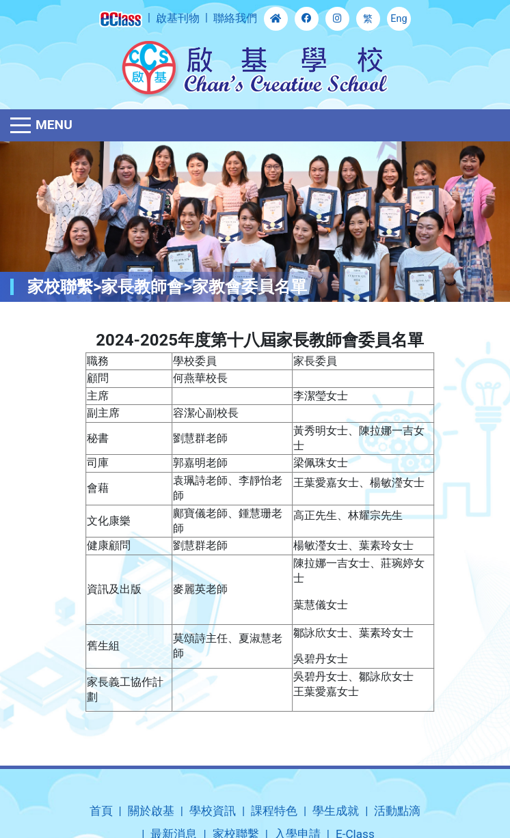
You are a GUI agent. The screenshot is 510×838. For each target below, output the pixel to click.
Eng (398, 19)
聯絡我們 (235, 18)
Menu (54, 124)
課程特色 (274, 811)
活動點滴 (397, 811)
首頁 (101, 811)
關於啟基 (151, 811)
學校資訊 (212, 811)
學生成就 (335, 811)
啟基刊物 (178, 18)
